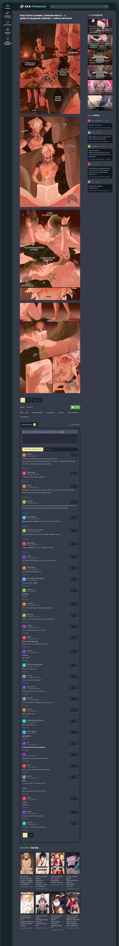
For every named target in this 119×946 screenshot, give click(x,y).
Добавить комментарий (32, 449)
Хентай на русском (7, 15)
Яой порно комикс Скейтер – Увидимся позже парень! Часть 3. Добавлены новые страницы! (100, 141)
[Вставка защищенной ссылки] (52, 432)
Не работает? (75, 424)
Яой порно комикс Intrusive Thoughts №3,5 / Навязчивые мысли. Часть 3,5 (100, 177)
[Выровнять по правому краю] (37, 432)
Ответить (25, 468)
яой (26, 413)
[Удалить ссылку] (50, 432)
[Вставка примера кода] (58, 432)
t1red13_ (30, 407)
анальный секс (37, 413)
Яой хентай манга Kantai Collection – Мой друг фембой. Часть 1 (100, 127)
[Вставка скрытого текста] (63, 432)
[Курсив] (26, 432)
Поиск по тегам (7, 31)
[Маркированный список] (40, 432)
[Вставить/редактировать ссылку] (48, 432)
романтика (25, 417)
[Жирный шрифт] (24, 432)
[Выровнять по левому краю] (32, 432)
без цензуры (73, 413)
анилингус (50, 413)
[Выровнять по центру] (34, 432)
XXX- (35, 7)
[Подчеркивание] (29, 432)
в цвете (61, 413)
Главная (7, 6)
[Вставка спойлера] (60, 432)
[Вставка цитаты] (55, 432)
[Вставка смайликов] (45, 432)
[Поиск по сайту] (106, 7)
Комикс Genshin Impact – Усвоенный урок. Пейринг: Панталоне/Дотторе (100, 159)
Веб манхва (7, 23)
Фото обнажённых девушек (7, 41)
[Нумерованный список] (42, 432)
